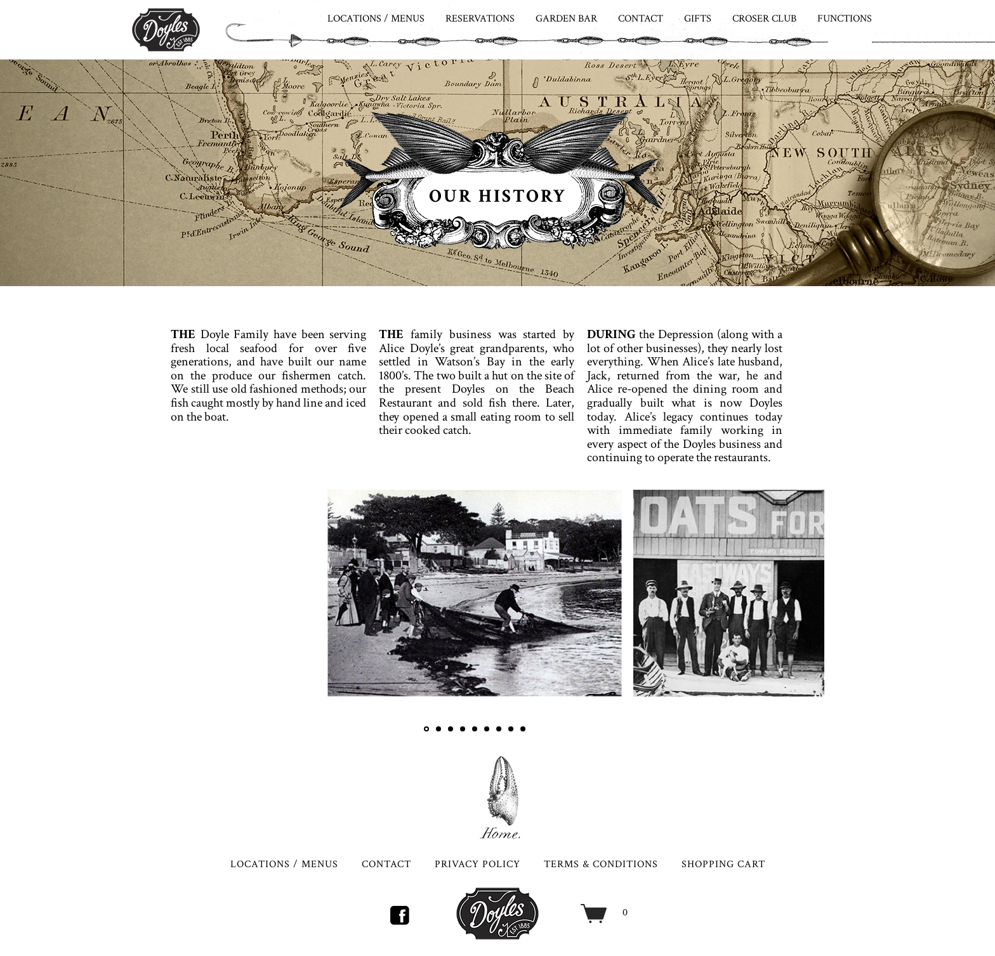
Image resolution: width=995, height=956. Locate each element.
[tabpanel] (475, 593)
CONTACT (640, 19)
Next (805, 612)
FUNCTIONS (844, 19)
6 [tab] (486, 728)
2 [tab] (438, 728)
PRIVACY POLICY (477, 864)
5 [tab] (474, 728)
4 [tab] (462, 728)
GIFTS (697, 19)
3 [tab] (450, 728)
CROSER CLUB (764, 19)
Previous (347, 612)
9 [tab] (522, 728)
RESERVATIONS (480, 19)
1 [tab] (426, 728)
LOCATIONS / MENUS (376, 19)
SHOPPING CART (723, 864)
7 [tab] (498, 728)
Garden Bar (566, 19)
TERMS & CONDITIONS (601, 864)
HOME (497, 796)
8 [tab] (510, 728)
